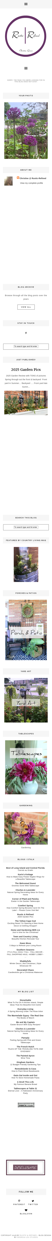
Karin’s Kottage (25, 874)
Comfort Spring (25, 905)
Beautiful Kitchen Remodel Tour (25, 939)
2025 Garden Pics (26, 370)
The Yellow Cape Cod (25, 921)
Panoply (25, 1038)
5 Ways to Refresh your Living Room (25, 945)
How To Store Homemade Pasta (25, 1078)
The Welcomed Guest (25, 883)
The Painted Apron (25, 1056)
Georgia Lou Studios (27, 1237)
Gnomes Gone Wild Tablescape (25, 886)
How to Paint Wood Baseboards (25, 1071)
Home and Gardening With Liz (25, 930)
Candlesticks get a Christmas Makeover (25, 972)
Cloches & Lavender (25, 890)
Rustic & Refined (25, 914)
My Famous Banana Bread (25, 1084)
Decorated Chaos (25, 970)
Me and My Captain (25, 1022)
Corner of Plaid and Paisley (25, 899)
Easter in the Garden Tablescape (25, 901)
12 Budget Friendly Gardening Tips (25, 1064)
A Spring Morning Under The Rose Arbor (25, 1011)
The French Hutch (25, 1047)
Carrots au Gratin (25, 870)
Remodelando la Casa (25, 1069)
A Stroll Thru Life (25, 1082)
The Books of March (25, 1018)
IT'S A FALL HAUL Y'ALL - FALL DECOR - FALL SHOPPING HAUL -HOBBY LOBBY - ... (25, 954)
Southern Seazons (25, 950)
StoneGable (25, 1000)
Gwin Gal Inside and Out (25, 1075)
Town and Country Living (25, 936)
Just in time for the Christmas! (25, 932)
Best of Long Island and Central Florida (25, 868)
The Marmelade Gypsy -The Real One (25, 1015)
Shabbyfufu (25, 961)
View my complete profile (31, 183)
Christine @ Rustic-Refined (33, 178)
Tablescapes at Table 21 (25, 1088)
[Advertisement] (26, 234)
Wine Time (25, 1058)
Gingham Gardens (25, 1062)
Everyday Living (25, 1009)
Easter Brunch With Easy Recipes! (25, 1024)
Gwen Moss (25, 943)
